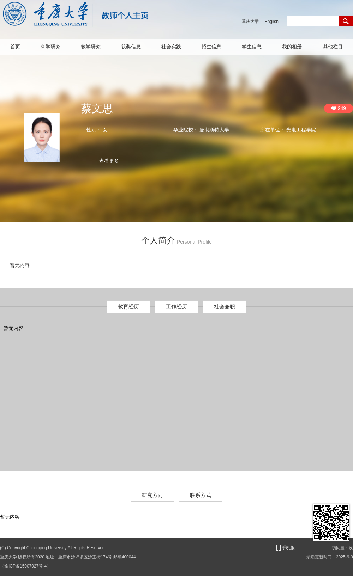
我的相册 (292, 46)
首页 (15, 46)
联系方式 (200, 495)
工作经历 (176, 307)
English (272, 21)
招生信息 (211, 46)
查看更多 (109, 161)
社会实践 (171, 46)
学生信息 (252, 46)
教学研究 (91, 46)
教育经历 (128, 307)
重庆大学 (250, 21)
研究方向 (152, 495)
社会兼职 (224, 307)
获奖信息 (131, 46)
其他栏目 (333, 46)
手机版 (284, 548)
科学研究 (50, 46)
